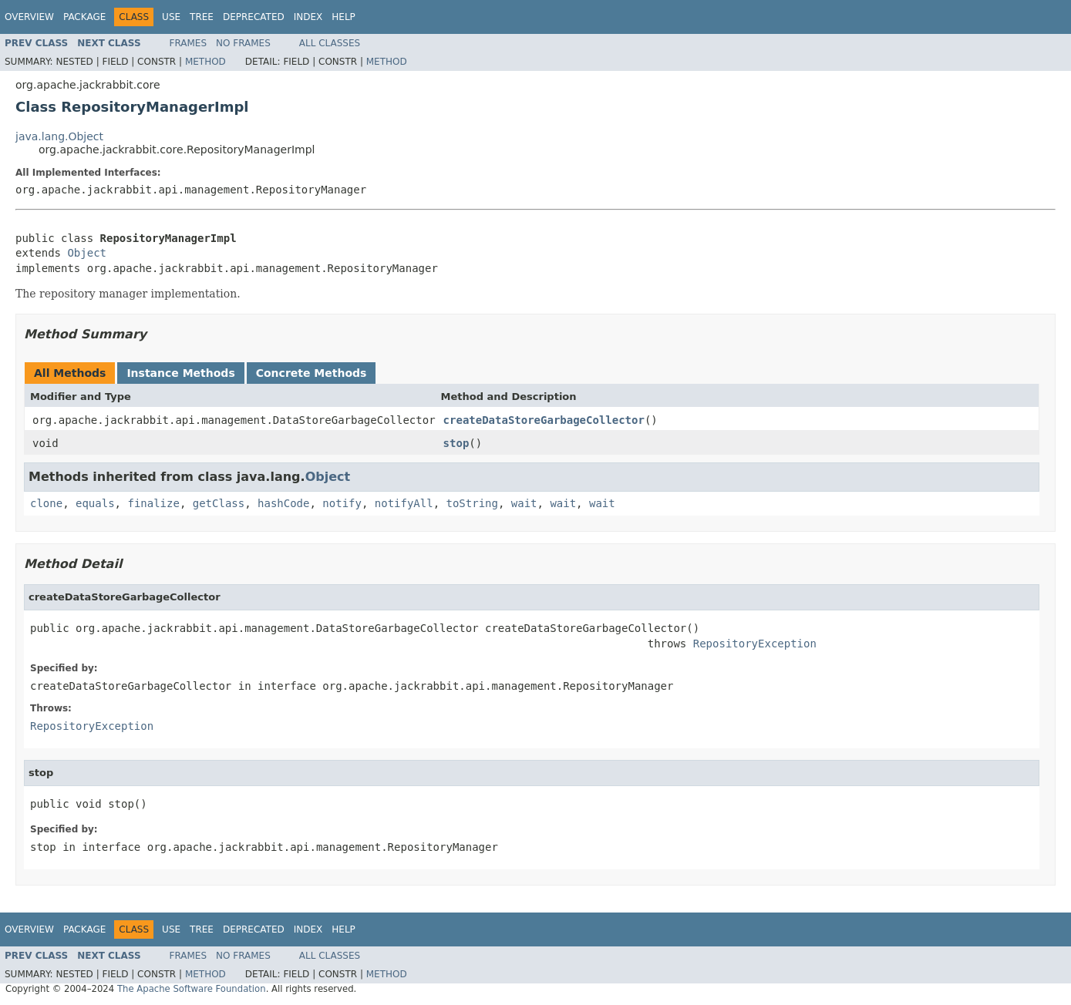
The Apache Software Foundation (191, 988)
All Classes (329, 43)
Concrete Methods (311, 373)
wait (524, 503)
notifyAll (404, 503)
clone (46, 503)
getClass (218, 503)
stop (456, 443)
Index (308, 17)
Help (343, 17)
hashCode (283, 503)
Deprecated (254, 17)
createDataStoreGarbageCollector (544, 420)
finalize (153, 503)
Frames (188, 43)
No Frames (243, 43)
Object (86, 253)
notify (342, 503)
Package (84, 17)
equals (95, 503)
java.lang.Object (59, 136)
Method (205, 61)
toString (472, 503)
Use (171, 17)
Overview (29, 17)
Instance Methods (180, 373)
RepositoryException (755, 643)
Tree (202, 17)
